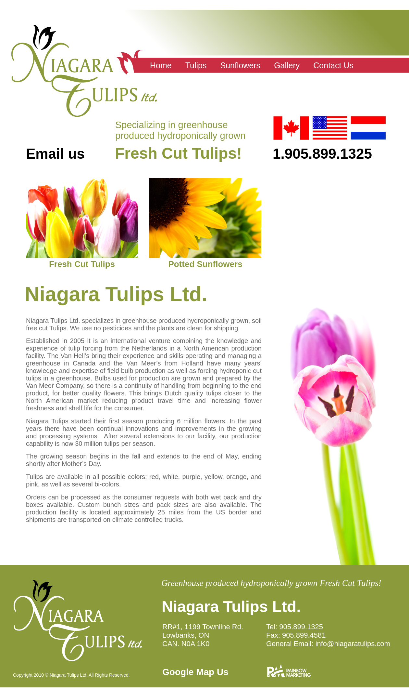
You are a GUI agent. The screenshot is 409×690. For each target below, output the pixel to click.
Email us (55, 154)
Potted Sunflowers (205, 264)
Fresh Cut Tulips (82, 264)
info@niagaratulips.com (353, 644)
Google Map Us (195, 672)
